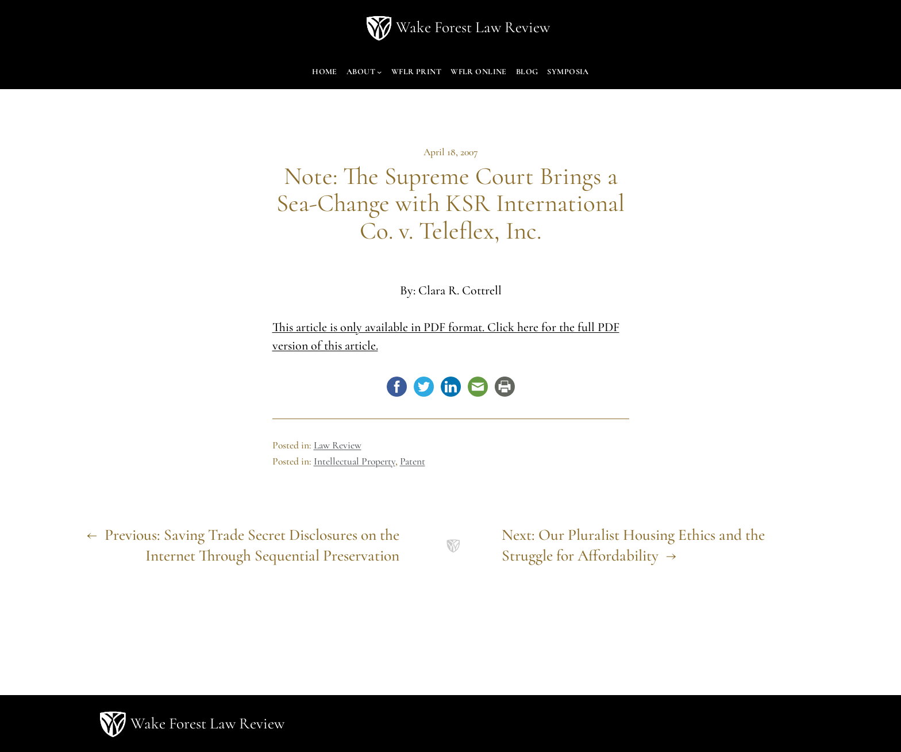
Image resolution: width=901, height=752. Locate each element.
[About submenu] (379, 72)
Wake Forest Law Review (473, 27)
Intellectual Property (354, 461)
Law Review (337, 445)
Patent (412, 461)
